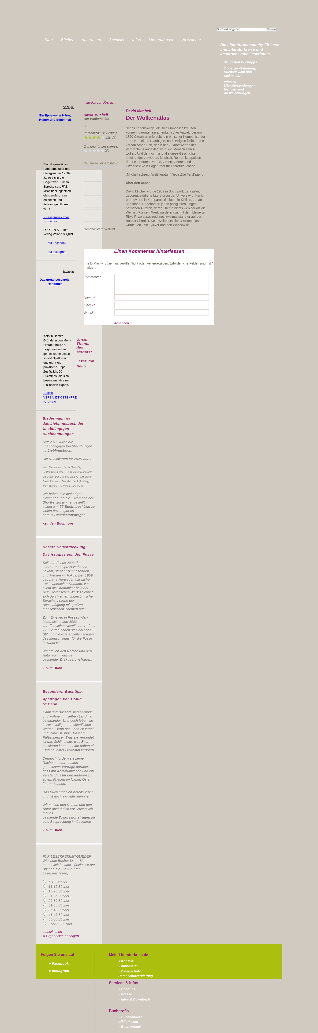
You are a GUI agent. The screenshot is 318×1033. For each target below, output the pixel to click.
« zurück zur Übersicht (100, 102)
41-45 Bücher (59, 915)
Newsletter (191, 40)
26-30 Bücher (59, 901)
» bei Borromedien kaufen (103, 215)
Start (49, 40)
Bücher (67, 40)
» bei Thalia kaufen (103, 201)
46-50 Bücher (59, 919)
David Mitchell (96, 115)
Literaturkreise (161, 40)
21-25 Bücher (59, 896)
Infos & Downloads (136, 999)
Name (88, 298)
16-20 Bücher (59, 891)
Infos (136, 40)
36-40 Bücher (59, 910)
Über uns (128, 989)
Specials (116, 40)
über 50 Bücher (60, 924)
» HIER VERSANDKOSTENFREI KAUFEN (60, 397)
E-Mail (88, 305)
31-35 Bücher (59, 905)
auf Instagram (57, 252)
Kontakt (127, 961)
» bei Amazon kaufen (103, 187)
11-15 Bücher (59, 886)
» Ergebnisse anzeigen (61, 936)
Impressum (130, 966)
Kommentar (92, 277)
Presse (126, 994)
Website (89, 313)
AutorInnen (91, 40)
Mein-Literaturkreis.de (90, 22)
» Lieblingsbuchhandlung (103, 173)
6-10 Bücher (58, 882)
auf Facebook (57, 243)
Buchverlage (131, 1026)
